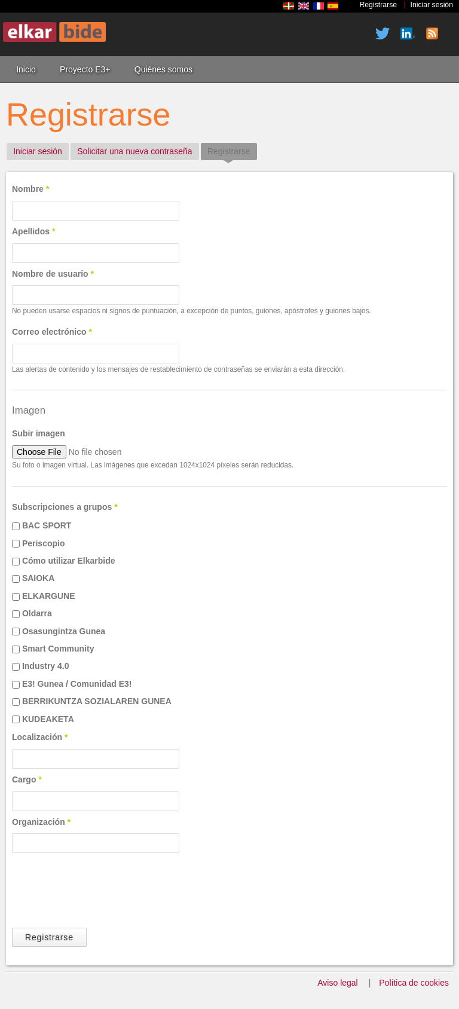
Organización (41, 822)
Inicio (26, 69)
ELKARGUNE (48, 596)
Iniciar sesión (432, 5)
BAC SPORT (46, 525)
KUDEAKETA (48, 719)
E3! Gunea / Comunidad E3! (77, 684)
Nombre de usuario (53, 274)
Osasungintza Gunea (63, 631)
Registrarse (378, 5)
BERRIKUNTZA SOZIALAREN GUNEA (97, 701)
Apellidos (33, 231)
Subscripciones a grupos (65, 507)
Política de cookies (414, 982)
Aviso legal (337, 982)
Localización (40, 737)
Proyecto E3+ (85, 69)
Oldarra (37, 613)
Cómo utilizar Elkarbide (68, 560)
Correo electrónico (52, 332)
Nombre (30, 189)
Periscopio (43, 543)
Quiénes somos (163, 69)
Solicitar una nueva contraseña (134, 151)
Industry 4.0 (45, 666)
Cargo (27, 779)
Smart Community (58, 648)
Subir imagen (38, 433)
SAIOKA (38, 578)
